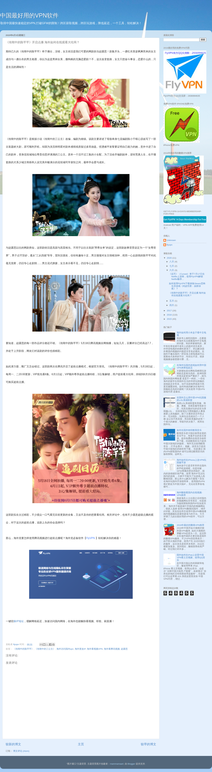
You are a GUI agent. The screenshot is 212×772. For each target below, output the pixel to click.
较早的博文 (148, 744)
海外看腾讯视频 (112, 649)
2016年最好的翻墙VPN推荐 (190, 525)
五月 (172, 301)
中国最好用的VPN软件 (29, 15)
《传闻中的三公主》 (45, 649)
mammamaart (116, 764)
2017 (169, 310)
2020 (169, 258)
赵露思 (124, 649)
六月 (172, 270)
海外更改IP (80, 649)
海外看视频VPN (95, 649)
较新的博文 (13, 744)
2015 (169, 319)
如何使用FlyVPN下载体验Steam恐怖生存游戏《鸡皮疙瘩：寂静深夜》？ (187, 286)
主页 (81, 744)
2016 (169, 315)
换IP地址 (19, 621)
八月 (172, 261)
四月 (172, 305)
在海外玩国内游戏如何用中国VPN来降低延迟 (191, 366)
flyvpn (169, 245)
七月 (172, 266)
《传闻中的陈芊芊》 (23, 649)
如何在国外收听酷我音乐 (189, 430)
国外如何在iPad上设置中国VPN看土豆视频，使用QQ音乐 (191, 557)
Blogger (131, 764)
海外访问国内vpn (65, 649)
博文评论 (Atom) (21, 751)
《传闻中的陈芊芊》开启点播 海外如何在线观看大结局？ (187, 294)
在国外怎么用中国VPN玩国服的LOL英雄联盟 (191, 398)
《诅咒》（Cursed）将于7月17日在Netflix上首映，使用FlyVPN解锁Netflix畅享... (187, 276)
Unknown (171, 240)
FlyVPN (91, 538)
